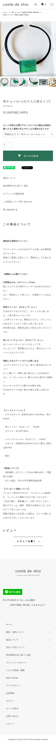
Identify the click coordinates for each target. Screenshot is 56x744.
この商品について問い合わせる (17, 201)
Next (52, 49)
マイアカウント (13, 685)
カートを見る (12, 708)
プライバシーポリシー (16, 662)
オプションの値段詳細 (13, 193)
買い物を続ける (10, 209)
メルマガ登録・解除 (15, 670)
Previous (3, 49)
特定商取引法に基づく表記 (15, 186)
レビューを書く (26, 541)
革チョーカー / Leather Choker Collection (25, 12)
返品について (9, 178)
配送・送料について (15, 632)
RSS (8, 678)
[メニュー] (51, 4)
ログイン (10, 701)
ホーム (5, 12)
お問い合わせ (12, 716)
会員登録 (10, 693)
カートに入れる (28, 155)
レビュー (10, 723)
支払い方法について (15, 647)
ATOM (15, 678)
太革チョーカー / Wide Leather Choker (16, 15)
